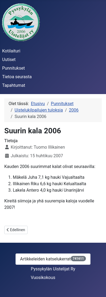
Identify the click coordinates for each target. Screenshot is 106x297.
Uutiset (9, 59)
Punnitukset (13, 68)
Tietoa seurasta (17, 76)
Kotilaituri (11, 50)
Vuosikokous (43, 277)
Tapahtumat (13, 85)
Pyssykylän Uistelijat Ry (53, 268)
